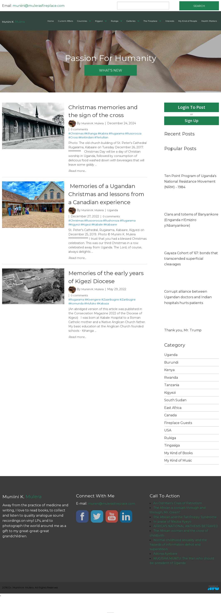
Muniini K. (13, 21)
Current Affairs (65, 21)
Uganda (115, 220)
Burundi (171, 363)
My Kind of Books (178, 453)
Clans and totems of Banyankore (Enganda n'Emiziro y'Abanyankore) (191, 220)
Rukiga (114, 21)
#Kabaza (103, 313)
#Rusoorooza (93, 230)
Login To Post (191, 107)
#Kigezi (86, 234)
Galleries (130, 21)
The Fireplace (150, 21)
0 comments (80, 130)
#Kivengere (93, 309)
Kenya (169, 370)
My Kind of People (187, 21)
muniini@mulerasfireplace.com (38, 6)
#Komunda (76, 313)
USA (167, 431)
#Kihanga (90, 134)
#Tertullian (101, 138)
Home (50, 21)
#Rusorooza (133, 134)
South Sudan (175, 400)
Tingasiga (172, 446)
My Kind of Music (178, 461)
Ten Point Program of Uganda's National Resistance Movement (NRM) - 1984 (190, 181)
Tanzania (171, 385)
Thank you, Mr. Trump (183, 331)
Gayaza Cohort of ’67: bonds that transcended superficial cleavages (191, 258)
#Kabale (97, 234)
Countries (82, 21)
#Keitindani (86, 138)
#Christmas (76, 134)
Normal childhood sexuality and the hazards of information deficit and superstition (181, 558)
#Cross (73, 138)
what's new (110, 70)
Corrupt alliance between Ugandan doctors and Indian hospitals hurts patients (188, 297)
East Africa (172, 408)
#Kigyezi (74, 234)
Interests (169, 21)
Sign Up (191, 121)
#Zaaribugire (110, 309)
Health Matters (209, 21)
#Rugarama (116, 134)
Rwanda (171, 378)
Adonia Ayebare (166, 568)
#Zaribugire (128, 309)
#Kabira (103, 134)
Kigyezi (99, 21)
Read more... (77, 171)
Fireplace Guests (178, 423)
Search (199, 5)
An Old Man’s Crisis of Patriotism (179, 504)
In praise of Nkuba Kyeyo (173, 528)
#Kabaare (110, 234)
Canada (170, 416)
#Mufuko (90, 313)
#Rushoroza (111, 230)
